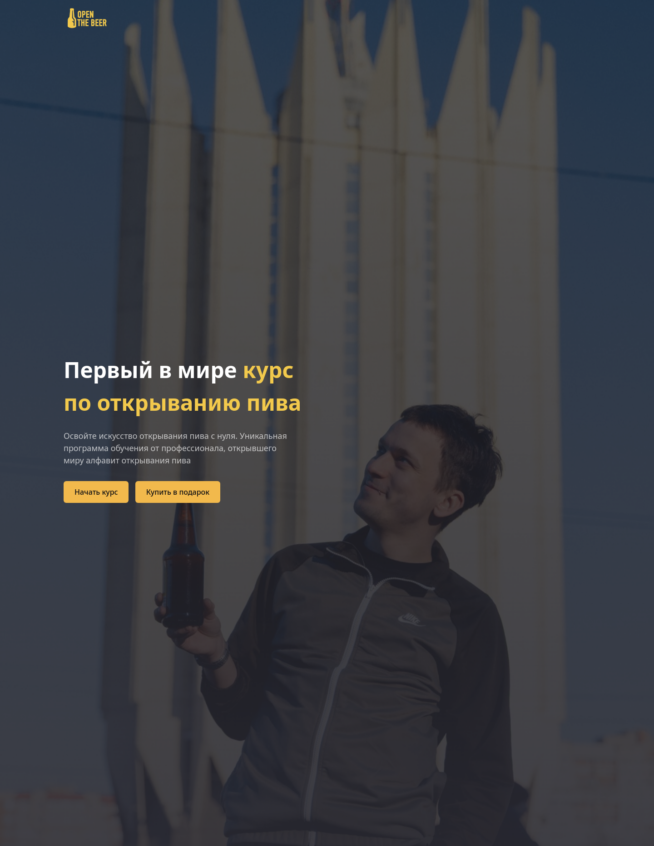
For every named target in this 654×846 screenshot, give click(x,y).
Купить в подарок (177, 492)
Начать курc (96, 492)
